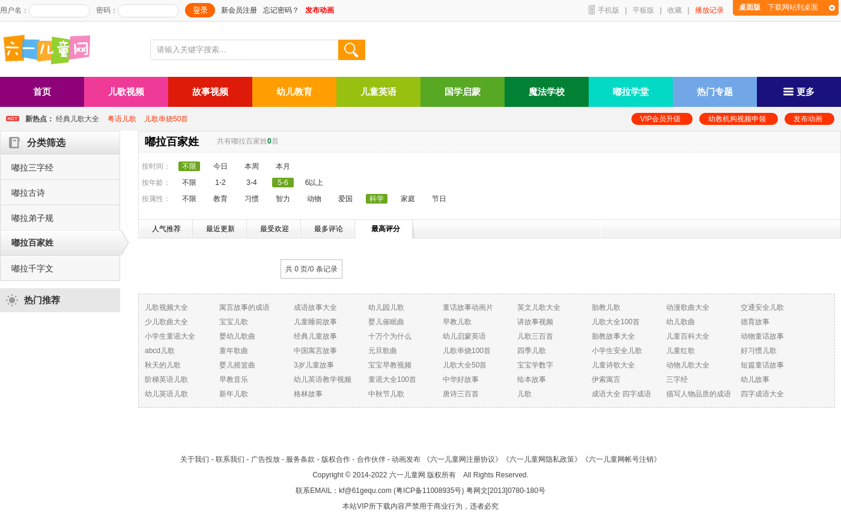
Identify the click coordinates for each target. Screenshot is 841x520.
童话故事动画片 (468, 307)
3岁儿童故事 (314, 365)
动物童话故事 (762, 336)
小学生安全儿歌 (617, 350)
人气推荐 (166, 229)
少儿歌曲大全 (166, 322)
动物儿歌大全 (687, 365)
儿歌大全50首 (465, 365)
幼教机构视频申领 (737, 119)
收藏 (674, 10)
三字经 (677, 379)
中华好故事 (461, 379)
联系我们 (230, 459)
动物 (314, 199)
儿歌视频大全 (166, 307)
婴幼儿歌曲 (237, 336)
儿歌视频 (126, 91)
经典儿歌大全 (77, 119)
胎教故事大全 (613, 336)
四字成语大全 (762, 394)
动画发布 (406, 459)
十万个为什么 (389, 336)
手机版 (608, 10)
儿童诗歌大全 (613, 365)
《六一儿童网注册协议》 (462, 459)
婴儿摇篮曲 (237, 365)
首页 (42, 91)
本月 (283, 166)
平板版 (643, 10)
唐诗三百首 (461, 394)
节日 (439, 199)
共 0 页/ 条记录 (311, 269)
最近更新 (220, 229)
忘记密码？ (281, 10)
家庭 (408, 199)
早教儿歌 (457, 322)
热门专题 (715, 91)
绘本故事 (531, 379)
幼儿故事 (755, 379)
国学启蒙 (463, 91)
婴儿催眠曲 (386, 322)
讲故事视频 (535, 322)
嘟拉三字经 (32, 167)
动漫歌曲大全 (687, 307)
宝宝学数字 (535, 365)
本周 (251, 166)
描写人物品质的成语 (698, 394)
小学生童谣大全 (170, 336)
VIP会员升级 (660, 119)
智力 (283, 199)
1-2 (220, 182)
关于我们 (194, 459)
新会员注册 (239, 10)
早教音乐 (233, 379)
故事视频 (210, 91)
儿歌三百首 (535, 336)
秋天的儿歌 (163, 365)
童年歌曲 (233, 350)
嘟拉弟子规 (32, 218)
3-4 (251, 182)
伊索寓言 (606, 379)
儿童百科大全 (687, 336)
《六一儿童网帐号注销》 (621, 459)
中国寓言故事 (315, 350)
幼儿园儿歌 (386, 307)
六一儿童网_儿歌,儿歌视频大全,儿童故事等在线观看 (51, 51)
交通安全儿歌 (762, 307)
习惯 (251, 199)
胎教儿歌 (606, 307)
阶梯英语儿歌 (166, 379)
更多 (799, 91)
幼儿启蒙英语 (464, 336)
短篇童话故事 (762, 365)
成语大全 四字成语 (621, 394)
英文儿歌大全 (538, 307)
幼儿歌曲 (680, 322)
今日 (220, 166)
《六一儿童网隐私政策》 (541, 459)
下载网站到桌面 (778, 7)
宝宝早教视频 (389, 365)
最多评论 (328, 229)
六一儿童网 (407, 475)
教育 (220, 199)
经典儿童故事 (315, 336)
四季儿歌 (531, 350)
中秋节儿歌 (386, 394)
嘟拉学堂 (631, 91)
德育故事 (755, 322)
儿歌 (524, 394)
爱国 (345, 199)
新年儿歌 (233, 394)
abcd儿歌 (160, 350)
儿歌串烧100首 (467, 350)
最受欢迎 (274, 229)
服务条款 (300, 459)
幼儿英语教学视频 (322, 379)
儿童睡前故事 (315, 322)
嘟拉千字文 (32, 268)
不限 (189, 182)
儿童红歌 (680, 350)
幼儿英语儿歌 (166, 394)
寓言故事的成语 (244, 307)
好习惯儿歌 (759, 350)
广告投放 (265, 459)
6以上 (314, 182)
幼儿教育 (294, 91)
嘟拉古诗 (28, 193)
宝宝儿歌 (233, 322)
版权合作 (335, 459)
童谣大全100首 (392, 379)
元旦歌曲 (382, 350)
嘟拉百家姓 (32, 242)
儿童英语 (378, 91)
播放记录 (709, 10)
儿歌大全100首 (616, 322)
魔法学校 (547, 91)
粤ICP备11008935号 (428, 490)
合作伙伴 (371, 459)
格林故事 (308, 394)
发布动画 (808, 119)
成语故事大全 (315, 307)
